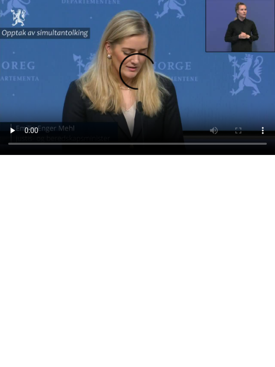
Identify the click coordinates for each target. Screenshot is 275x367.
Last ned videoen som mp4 (42, 166)
